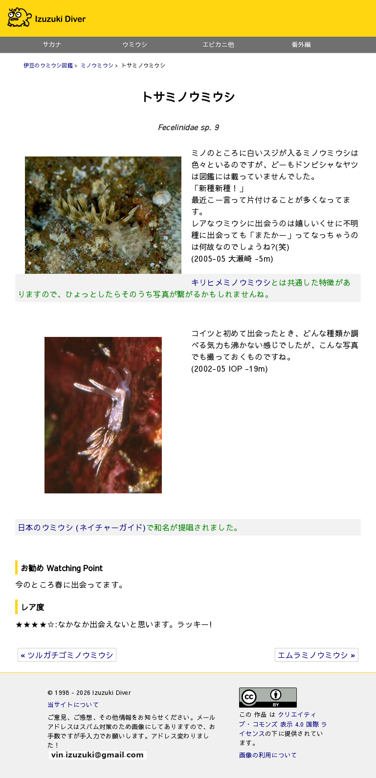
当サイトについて (73, 704)
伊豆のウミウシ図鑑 (48, 65)
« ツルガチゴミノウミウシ (67, 654)
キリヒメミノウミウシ (231, 282)
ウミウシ (135, 44)
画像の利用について (268, 755)
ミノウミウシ (97, 65)
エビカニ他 (218, 44)
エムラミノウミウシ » (316, 654)
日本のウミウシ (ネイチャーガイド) (82, 527)
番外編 (301, 44)
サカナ (52, 44)
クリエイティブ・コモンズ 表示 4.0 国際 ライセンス (283, 723)
